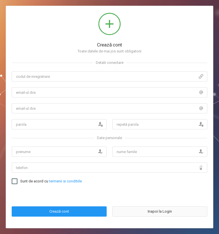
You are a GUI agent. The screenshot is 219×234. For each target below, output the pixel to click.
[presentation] (155, 189)
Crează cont (59, 211)
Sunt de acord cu (51, 181)
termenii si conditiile (65, 181)
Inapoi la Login (160, 211)
